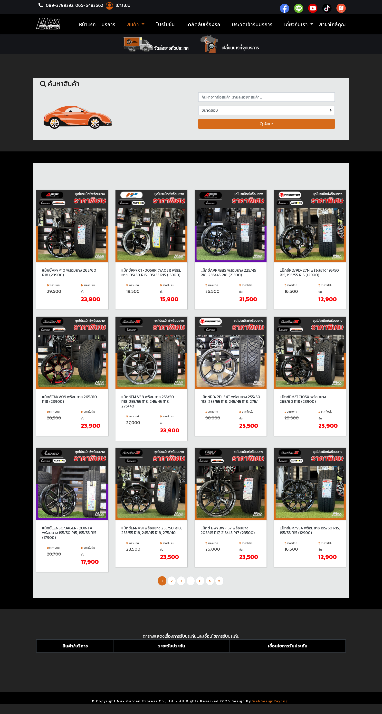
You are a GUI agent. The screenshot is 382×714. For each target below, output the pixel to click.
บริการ (108, 24)
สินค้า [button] (133, 24)
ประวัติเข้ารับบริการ (252, 24)
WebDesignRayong (270, 699)
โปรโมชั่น (165, 24)
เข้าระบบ (118, 5)
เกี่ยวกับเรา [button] (296, 24)
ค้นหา (266, 124)
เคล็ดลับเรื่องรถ (203, 24)
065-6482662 (90, 5)
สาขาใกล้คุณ (332, 24)
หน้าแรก (87, 24)
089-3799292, (60, 5)
